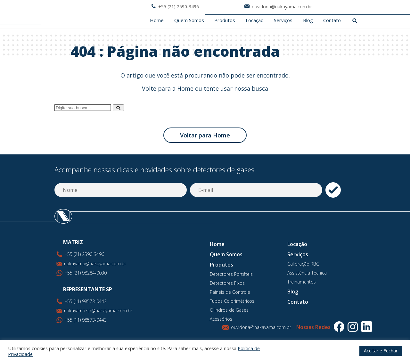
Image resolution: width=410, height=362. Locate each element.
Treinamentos (301, 282)
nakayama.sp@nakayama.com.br (98, 311)
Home (157, 20)
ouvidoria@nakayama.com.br (261, 327)
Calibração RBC (303, 264)
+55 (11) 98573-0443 (85, 320)
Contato (332, 20)
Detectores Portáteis (231, 274)
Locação (255, 20)
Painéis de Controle (230, 292)
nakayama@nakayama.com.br (95, 263)
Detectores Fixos (227, 283)
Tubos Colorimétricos (232, 301)
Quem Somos (189, 20)
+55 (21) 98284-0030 (85, 273)
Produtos (224, 20)
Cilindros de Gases (229, 310)
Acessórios (221, 319)
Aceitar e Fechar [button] (381, 351)
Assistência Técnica (307, 273)
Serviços (283, 20)
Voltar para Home (205, 135)
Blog (308, 20)
